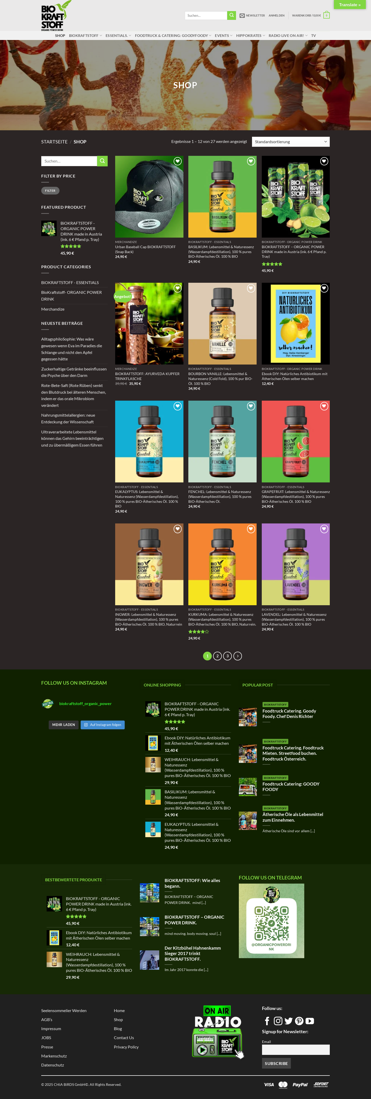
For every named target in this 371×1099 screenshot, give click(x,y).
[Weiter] (237, 656)
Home (119, 1010)
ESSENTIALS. (118, 35)
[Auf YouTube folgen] (310, 1023)
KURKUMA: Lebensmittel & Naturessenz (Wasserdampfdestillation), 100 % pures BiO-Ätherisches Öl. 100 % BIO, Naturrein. (222, 619)
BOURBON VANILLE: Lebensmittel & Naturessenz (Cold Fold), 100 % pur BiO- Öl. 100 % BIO (220, 378)
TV (313, 35)
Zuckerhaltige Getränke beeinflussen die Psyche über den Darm (74, 372)
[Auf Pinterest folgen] (299, 1023)
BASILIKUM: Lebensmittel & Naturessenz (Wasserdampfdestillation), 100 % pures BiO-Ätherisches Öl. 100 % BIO (221, 251)
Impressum (51, 1028)
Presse (47, 1046)
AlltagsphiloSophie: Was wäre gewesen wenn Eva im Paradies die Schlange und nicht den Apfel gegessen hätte (71, 348)
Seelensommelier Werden (64, 1010)
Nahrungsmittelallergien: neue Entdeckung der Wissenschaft (68, 418)
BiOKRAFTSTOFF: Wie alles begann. (192, 883)
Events (223, 35)
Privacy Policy (126, 1046)
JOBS (46, 1037)
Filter (50, 190)
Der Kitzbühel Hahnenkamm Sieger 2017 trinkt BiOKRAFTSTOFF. (193, 954)
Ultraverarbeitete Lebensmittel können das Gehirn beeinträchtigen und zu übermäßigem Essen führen (72, 438)
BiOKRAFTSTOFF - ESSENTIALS (70, 282)
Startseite (54, 141)
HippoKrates (250, 35)
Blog (118, 1028)
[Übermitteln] (231, 15)
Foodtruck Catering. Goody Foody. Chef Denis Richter (289, 713)
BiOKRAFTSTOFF (85, 35)
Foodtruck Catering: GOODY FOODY (291, 786)
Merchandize (52, 308)
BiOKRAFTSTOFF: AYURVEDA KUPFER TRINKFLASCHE (147, 376)
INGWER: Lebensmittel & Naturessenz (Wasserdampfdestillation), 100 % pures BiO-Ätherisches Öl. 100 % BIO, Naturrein (148, 619)
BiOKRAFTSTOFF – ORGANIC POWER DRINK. (194, 920)
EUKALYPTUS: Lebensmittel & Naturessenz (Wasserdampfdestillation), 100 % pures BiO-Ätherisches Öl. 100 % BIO (147, 498)
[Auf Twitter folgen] (288, 1023)
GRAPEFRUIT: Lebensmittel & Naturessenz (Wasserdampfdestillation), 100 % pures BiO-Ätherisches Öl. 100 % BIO (296, 496)
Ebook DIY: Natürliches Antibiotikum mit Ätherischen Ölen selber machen (294, 376)
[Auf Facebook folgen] (267, 1023)
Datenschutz (52, 1064)
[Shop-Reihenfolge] (291, 142)
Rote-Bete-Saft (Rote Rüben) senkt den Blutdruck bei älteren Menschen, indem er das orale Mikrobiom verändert (73, 395)
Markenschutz (54, 1055)
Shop (60, 35)
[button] (252, 15)
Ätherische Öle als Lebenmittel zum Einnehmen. (293, 817)
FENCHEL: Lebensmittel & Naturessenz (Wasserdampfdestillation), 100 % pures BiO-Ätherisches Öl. (219, 496)
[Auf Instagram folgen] (278, 1023)
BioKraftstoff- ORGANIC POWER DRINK (71, 295)
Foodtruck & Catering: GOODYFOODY (173, 35)
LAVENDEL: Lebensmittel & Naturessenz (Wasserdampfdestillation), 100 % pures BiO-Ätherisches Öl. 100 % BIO (294, 619)
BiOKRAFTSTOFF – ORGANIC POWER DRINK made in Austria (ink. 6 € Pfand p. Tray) (294, 251)
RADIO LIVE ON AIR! (288, 35)
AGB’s (46, 1019)
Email (266, 1041)
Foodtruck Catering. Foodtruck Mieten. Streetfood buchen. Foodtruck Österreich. (293, 753)
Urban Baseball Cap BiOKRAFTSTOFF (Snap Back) (145, 249)
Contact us (124, 1037)
